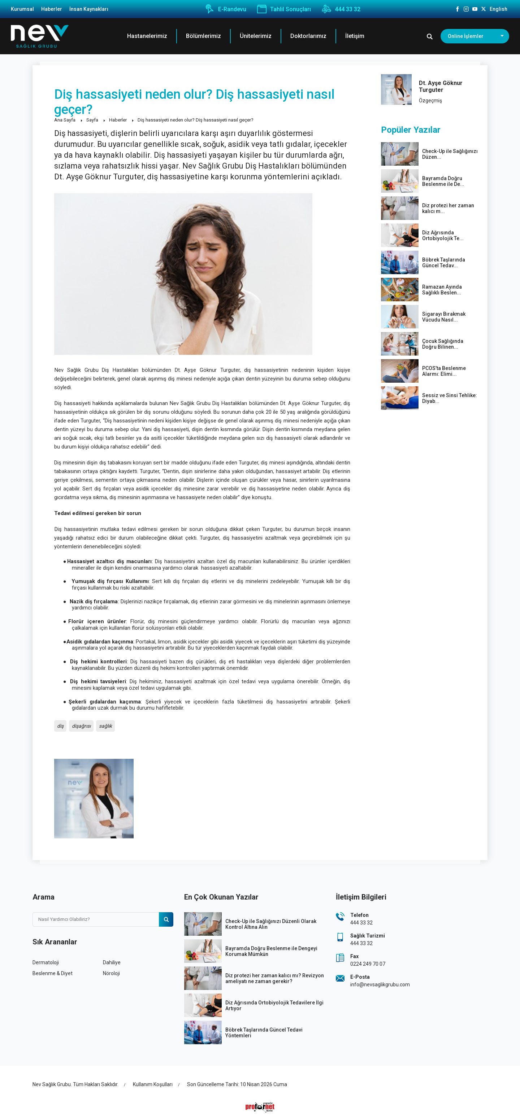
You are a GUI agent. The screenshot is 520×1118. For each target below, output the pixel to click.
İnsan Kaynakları (88, 9)
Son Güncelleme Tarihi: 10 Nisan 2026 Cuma (237, 1084)
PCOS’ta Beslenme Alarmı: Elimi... (444, 371)
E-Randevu (225, 9)
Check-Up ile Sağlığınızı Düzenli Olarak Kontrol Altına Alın (270, 924)
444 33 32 (341, 9)
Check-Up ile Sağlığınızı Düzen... (450, 154)
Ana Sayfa (64, 120)
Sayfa (92, 120)
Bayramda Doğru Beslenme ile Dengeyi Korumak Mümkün (271, 951)
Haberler (51, 9)
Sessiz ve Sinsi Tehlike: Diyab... (449, 398)
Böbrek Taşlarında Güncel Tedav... (443, 262)
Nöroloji (111, 973)
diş (60, 726)
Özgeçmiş (430, 100)
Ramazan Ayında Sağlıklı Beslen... (442, 290)
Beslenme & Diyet (52, 973)
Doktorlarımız (308, 36)
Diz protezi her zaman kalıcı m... (448, 208)
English (498, 9)
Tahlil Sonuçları (284, 9)
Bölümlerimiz (203, 36)
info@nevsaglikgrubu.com (380, 984)
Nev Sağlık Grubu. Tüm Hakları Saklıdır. (75, 1084)
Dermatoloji (45, 962)
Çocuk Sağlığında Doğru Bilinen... (442, 344)
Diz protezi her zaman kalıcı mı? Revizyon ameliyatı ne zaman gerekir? (274, 978)
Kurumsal (22, 9)
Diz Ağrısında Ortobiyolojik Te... (443, 235)
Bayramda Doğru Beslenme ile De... (443, 181)
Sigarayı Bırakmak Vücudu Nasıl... (443, 317)
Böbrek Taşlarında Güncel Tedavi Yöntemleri (264, 1032)
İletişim (354, 36)
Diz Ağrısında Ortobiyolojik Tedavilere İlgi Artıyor (274, 1005)
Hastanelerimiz (147, 36)
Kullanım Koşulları (153, 1084)
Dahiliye (112, 962)
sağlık (105, 726)
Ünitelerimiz (256, 36)
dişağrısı (81, 726)
